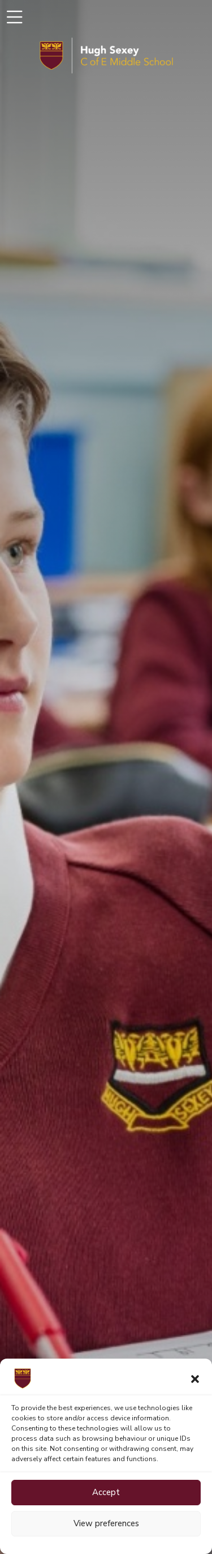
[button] (195, 1378)
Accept (106, 1492)
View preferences (106, 1523)
